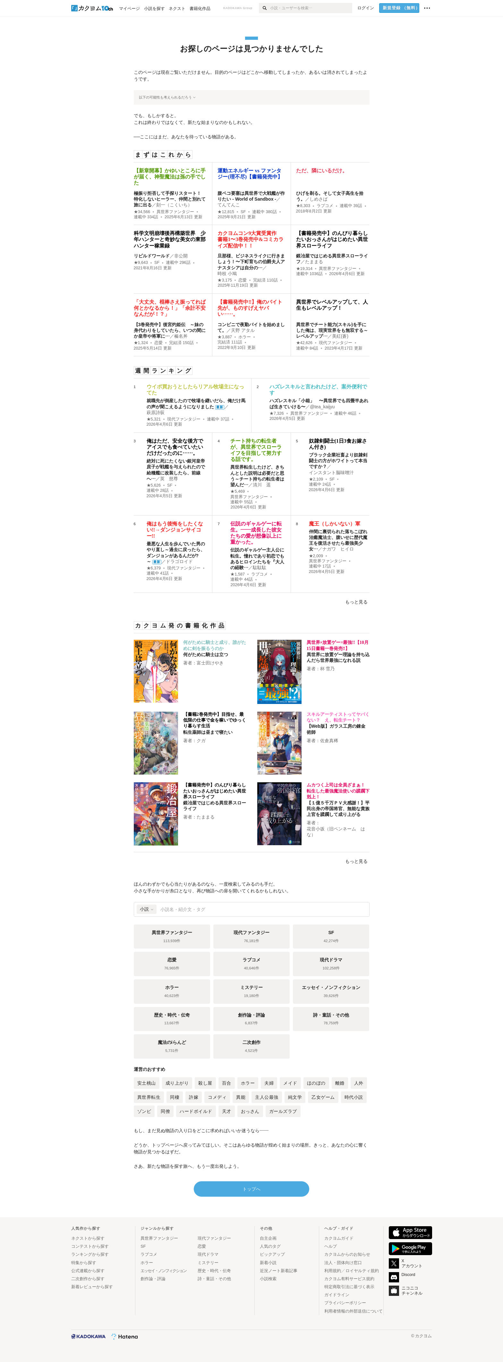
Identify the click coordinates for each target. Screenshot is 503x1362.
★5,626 (154, 485)
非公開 (181, 255)
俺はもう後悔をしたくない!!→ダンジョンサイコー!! (175, 530)
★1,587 (237, 574)
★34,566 (142, 212)
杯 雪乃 (327, 668)
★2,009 (316, 556)
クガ (201, 740)
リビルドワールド (152, 255)
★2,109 (316, 479)
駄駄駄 (259, 567)
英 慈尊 (169, 478)
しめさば (319, 199)
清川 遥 (262, 484)
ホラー (244, 337)
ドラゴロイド (179, 561)
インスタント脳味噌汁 (331, 472)
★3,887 (224, 337)
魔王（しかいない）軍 (334, 523)
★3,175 (224, 280)
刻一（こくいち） (174, 204)
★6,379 (154, 568)
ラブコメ (325, 206)
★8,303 (303, 206)
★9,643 (141, 262)
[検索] (264, 8)
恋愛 (242, 280)
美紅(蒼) (340, 336)
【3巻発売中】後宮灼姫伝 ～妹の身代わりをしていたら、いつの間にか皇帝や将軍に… (170, 330)
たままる (314, 261)
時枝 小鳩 (227, 273)
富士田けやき (210, 662)
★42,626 (304, 343)
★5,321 (154, 419)
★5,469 (237, 491)
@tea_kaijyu (322, 406)
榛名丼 (181, 336)
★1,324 (141, 343)
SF (243, 212)
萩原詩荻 (156, 412)
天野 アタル (243, 330)
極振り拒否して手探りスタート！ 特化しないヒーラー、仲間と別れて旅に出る (170, 199)
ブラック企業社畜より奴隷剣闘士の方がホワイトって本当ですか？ (338, 460)
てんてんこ (228, 204)
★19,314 (304, 268)
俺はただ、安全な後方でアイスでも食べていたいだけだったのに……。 (175, 447)
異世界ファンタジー (175, 212)
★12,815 (225, 212)
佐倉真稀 (329, 740)
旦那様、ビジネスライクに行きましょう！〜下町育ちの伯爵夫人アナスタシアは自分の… (251, 261)
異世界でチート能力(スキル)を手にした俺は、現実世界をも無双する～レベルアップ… (332, 330)
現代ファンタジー (335, 343)
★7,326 (276, 413)
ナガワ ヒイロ (338, 548)
